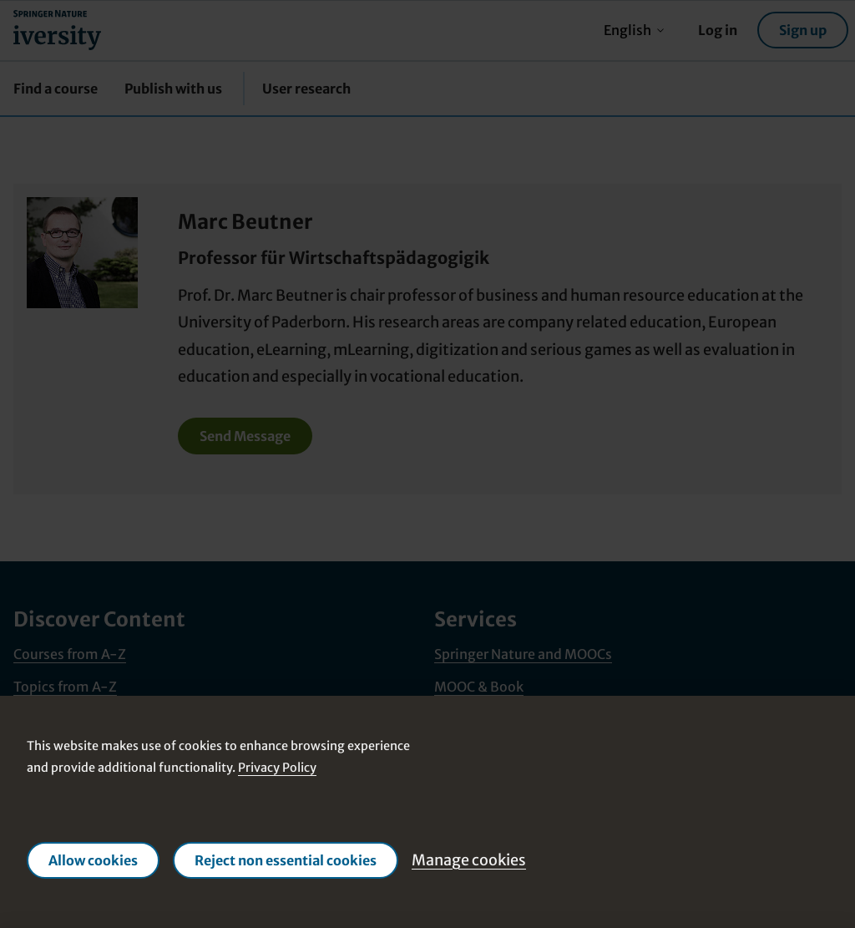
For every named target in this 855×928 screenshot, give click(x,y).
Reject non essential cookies (286, 860)
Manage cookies (469, 860)
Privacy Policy (277, 768)
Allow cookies (93, 860)
